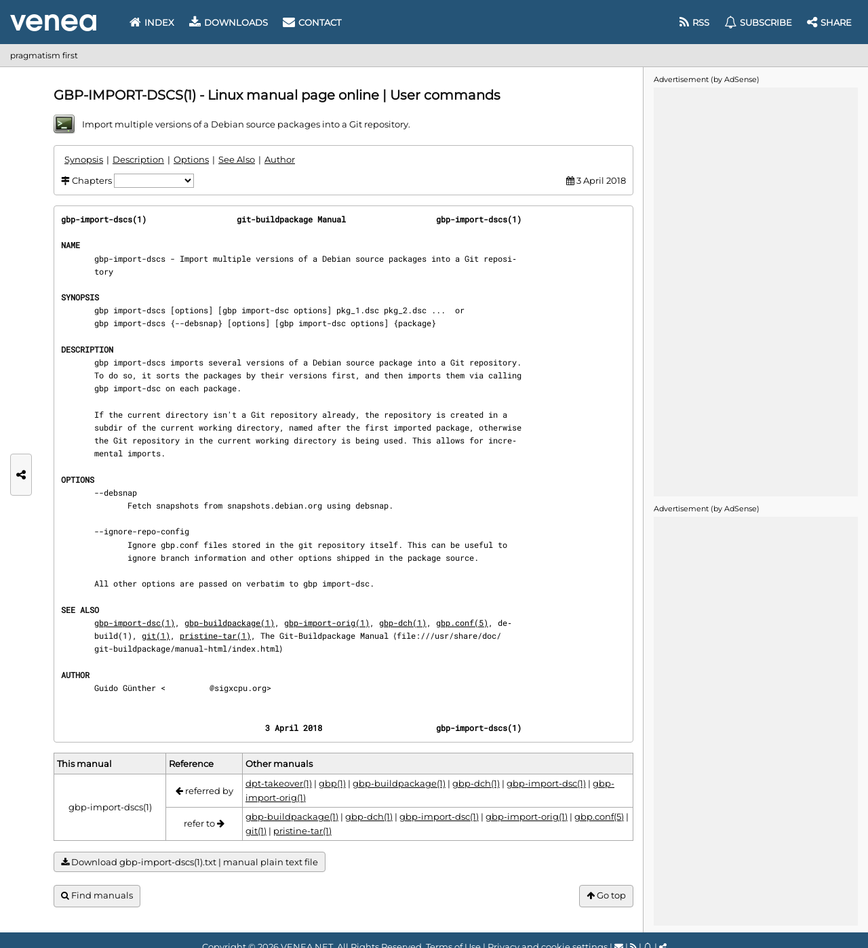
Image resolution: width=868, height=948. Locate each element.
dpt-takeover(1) (278, 783)
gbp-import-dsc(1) (134, 622)
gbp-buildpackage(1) (229, 622)
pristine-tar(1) (215, 635)
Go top (606, 895)
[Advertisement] (755, 290)
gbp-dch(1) (403, 622)
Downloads (228, 22)
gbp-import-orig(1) (327, 622)
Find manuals (97, 895)
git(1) (156, 635)
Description (138, 159)
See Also (236, 159)
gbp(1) (332, 783)
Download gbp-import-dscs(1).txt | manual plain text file (189, 862)
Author (279, 159)
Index (152, 22)
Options (191, 159)
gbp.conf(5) (462, 622)
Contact (312, 22)
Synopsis (83, 159)
